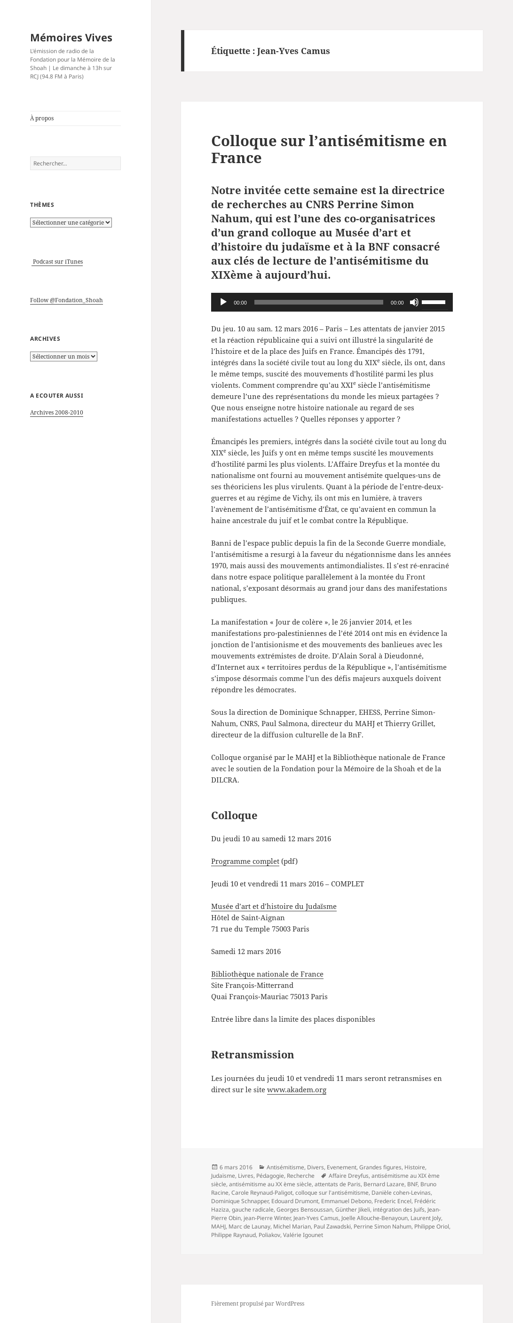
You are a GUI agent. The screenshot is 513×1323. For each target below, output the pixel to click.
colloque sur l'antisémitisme (332, 1193)
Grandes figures (380, 1167)
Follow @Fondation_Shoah (66, 300)
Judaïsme (223, 1176)
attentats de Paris (338, 1184)
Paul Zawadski (332, 1226)
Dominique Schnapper (239, 1201)
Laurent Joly (425, 1218)
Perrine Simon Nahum (382, 1226)
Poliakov (269, 1235)
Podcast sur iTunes (57, 262)
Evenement (341, 1167)
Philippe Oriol (431, 1226)
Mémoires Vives (71, 37)
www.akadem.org (296, 1089)
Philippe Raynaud (233, 1235)
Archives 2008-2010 (56, 412)
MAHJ (218, 1226)
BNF (412, 1184)
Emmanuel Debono (346, 1201)
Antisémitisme (285, 1167)
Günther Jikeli (352, 1209)
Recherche (301, 1176)
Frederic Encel (392, 1201)
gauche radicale (253, 1209)
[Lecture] (223, 302)
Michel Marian (292, 1226)
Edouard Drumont (294, 1201)
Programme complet (245, 861)
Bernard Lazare (383, 1184)
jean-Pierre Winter (267, 1218)
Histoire (414, 1167)
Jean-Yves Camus (316, 1218)
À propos (42, 118)
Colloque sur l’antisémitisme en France (329, 149)
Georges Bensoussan (304, 1209)
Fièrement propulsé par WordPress (257, 1303)
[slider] (318, 302)
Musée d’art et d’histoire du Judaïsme (274, 906)
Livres (245, 1176)
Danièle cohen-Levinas (401, 1193)
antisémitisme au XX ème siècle (270, 1184)
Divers (315, 1167)
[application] (331, 302)
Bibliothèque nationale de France (267, 974)
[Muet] (414, 302)
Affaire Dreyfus (349, 1176)
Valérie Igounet (303, 1235)
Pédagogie (270, 1176)
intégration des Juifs (399, 1209)
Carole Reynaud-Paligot (261, 1193)
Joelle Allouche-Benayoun (374, 1218)
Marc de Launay (249, 1226)
